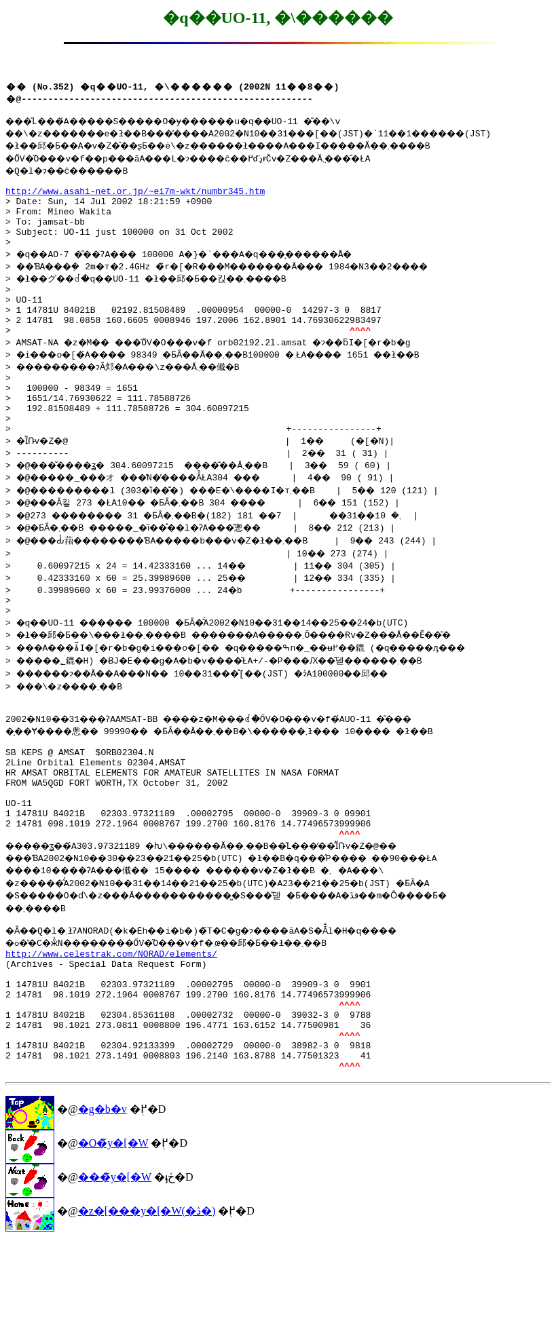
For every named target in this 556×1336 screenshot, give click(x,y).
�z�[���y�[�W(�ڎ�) (147, 1304)
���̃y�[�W (114, 1270)
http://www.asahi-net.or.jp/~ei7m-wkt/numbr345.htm (135, 197)
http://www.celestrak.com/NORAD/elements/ (111, 1024)
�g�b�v (102, 1202)
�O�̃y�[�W (113, 1236)
